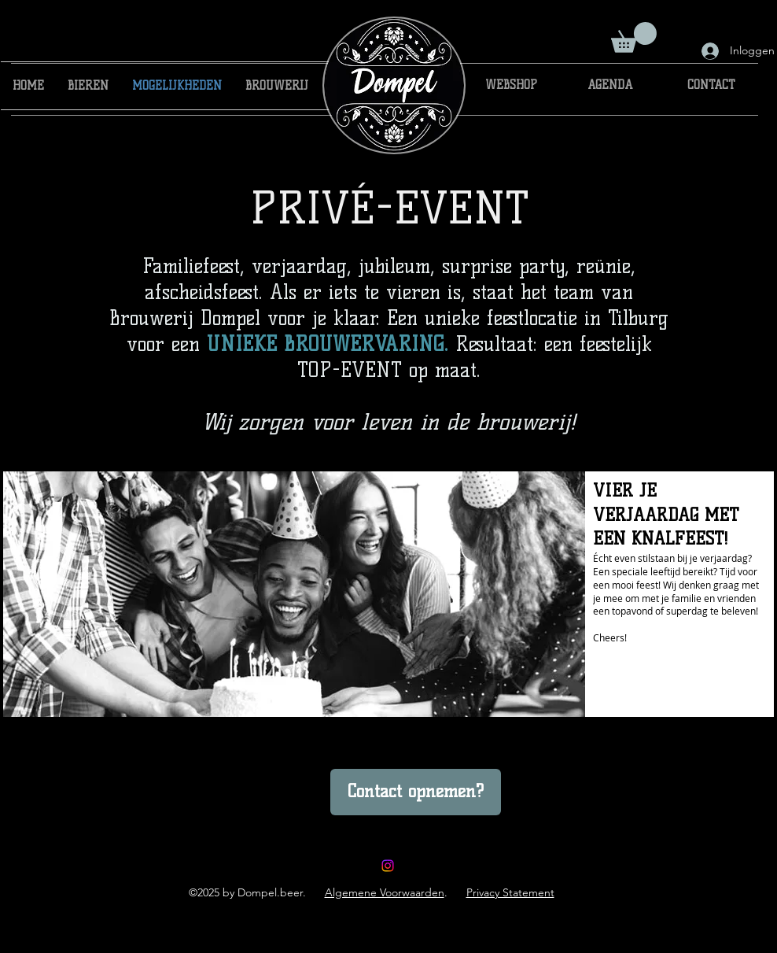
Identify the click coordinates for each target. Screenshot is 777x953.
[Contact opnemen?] (415, 792)
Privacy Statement (510, 892)
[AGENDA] (610, 85)
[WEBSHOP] (511, 85)
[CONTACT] (711, 85)
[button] (634, 37)
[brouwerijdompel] (388, 866)
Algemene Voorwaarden (384, 892)
